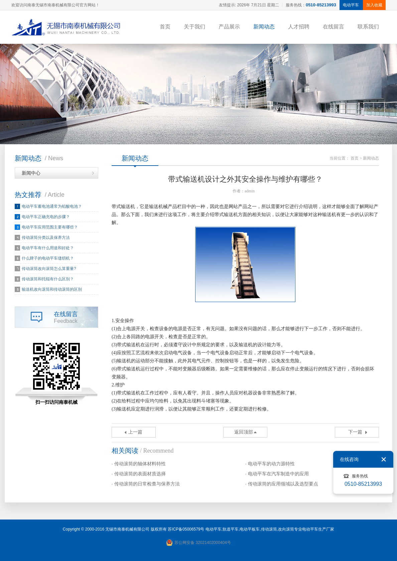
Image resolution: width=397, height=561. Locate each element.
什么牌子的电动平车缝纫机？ (48, 258)
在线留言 (333, 26)
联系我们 (368, 26)
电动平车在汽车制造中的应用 (278, 473)
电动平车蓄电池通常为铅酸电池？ (52, 206)
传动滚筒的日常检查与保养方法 (147, 483)
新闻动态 (264, 26)
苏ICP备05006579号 (186, 529)
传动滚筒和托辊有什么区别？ (48, 279)
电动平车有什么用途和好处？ (48, 248)
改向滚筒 (286, 529)
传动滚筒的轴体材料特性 (140, 463)
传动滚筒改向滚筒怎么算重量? (49, 268)
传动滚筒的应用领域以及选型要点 (283, 483)
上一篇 (135, 432)
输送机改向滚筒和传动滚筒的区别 (52, 289)
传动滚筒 (269, 529)
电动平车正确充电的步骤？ (46, 216)
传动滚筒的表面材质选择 (140, 473)
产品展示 (229, 26)
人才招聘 (298, 26)
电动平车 (214, 529)
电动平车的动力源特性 (271, 463)
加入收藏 (374, 5)
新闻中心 (31, 173)
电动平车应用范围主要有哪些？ (50, 227)
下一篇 (355, 432)
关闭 (384, 459)
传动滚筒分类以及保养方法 (46, 237)
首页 (165, 26)
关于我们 (194, 26)
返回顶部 (243, 432)
